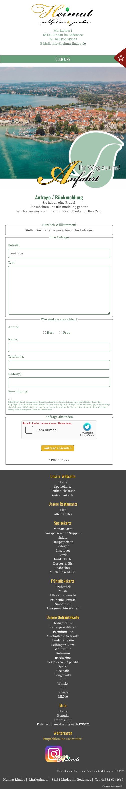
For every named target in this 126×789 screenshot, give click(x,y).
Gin (63, 688)
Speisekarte (63, 487)
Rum (63, 679)
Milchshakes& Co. (63, 572)
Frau (64, 333)
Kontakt (63, 716)
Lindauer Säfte (63, 640)
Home (63, 482)
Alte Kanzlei (63, 514)
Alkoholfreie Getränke (63, 636)
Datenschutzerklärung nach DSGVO (63, 724)
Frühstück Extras (63, 600)
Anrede (13, 327)
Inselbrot (63, 551)
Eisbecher (63, 568)
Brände (63, 692)
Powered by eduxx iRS (112, 786)
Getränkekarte (63, 495)
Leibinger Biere (63, 645)
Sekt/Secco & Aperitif (63, 662)
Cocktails (63, 671)
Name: (13, 339)
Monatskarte (63, 529)
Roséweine (63, 658)
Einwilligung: (18, 391)
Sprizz (63, 666)
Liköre (63, 697)
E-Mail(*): (15, 374)
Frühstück (63, 587)
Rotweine (63, 653)
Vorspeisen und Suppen (63, 533)
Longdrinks (63, 675)
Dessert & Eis (63, 564)
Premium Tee (63, 632)
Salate (63, 538)
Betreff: (14, 245)
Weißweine (63, 649)
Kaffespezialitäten (63, 627)
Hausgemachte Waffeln (63, 608)
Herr (48, 333)
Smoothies (63, 604)
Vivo (63, 510)
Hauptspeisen (63, 542)
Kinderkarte (63, 559)
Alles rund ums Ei (63, 595)
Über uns (91, 59)
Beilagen (63, 546)
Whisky (63, 684)
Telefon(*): (16, 357)
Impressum (63, 720)
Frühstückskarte (63, 491)
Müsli (63, 591)
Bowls (63, 555)
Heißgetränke (63, 623)
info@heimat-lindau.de (69, 44)
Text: (12, 263)
